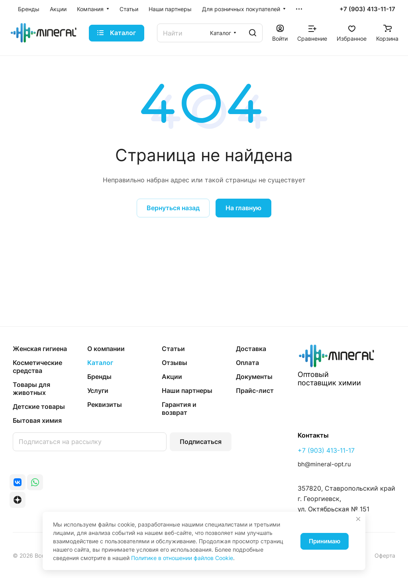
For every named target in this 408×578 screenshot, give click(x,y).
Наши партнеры (187, 391)
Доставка (251, 349)
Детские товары (39, 406)
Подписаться (201, 442)
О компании (106, 349)
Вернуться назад (173, 208)
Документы (254, 377)
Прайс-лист (255, 391)
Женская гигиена (40, 349)
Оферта (385, 555)
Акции (172, 377)
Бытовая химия (37, 420)
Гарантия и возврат (179, 408)
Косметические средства (37, 367)
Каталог (100, 363)
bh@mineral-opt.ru (324, 464)
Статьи (173, 349)
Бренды (99, 377)
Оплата (247, 363)
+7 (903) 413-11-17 (367, 9)
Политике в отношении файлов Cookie (182, 557)
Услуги (97, 391)
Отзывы (174, 363)
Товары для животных (31, 389)
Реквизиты (104, 404)
